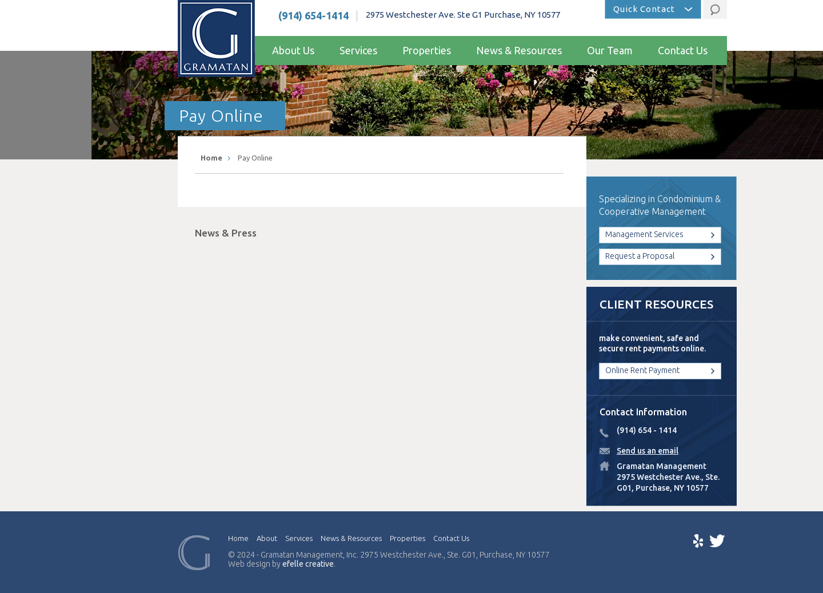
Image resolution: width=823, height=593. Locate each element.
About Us (293, 50)
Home (211, 158)
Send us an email (647, 450)
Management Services (644, 234)
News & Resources (519, 50)
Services (358, 50)
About (267, 538)
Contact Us (683, 50)
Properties (426, 50)
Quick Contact (644, 9)
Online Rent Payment (642, 370)
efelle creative (308, 563)
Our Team (610, 50)
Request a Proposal (639, 256)
